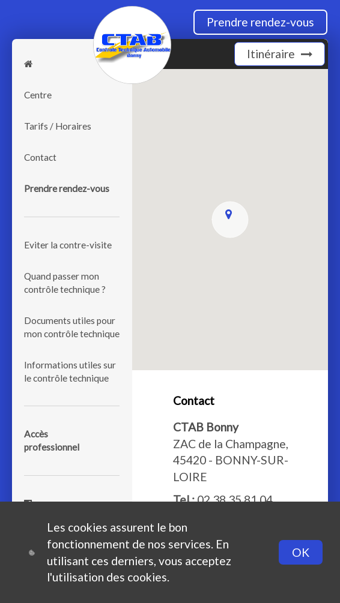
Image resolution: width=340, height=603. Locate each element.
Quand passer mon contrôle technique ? (65, 283)
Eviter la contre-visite (68, 244)
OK (300, 552)
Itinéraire (279, 54)
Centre (38, 94)
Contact (40, 157)
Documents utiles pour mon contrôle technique (72, 327)
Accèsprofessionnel (51, 440)
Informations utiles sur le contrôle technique (70, 371)
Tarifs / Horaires (57, 126)
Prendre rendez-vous (260, 22)
